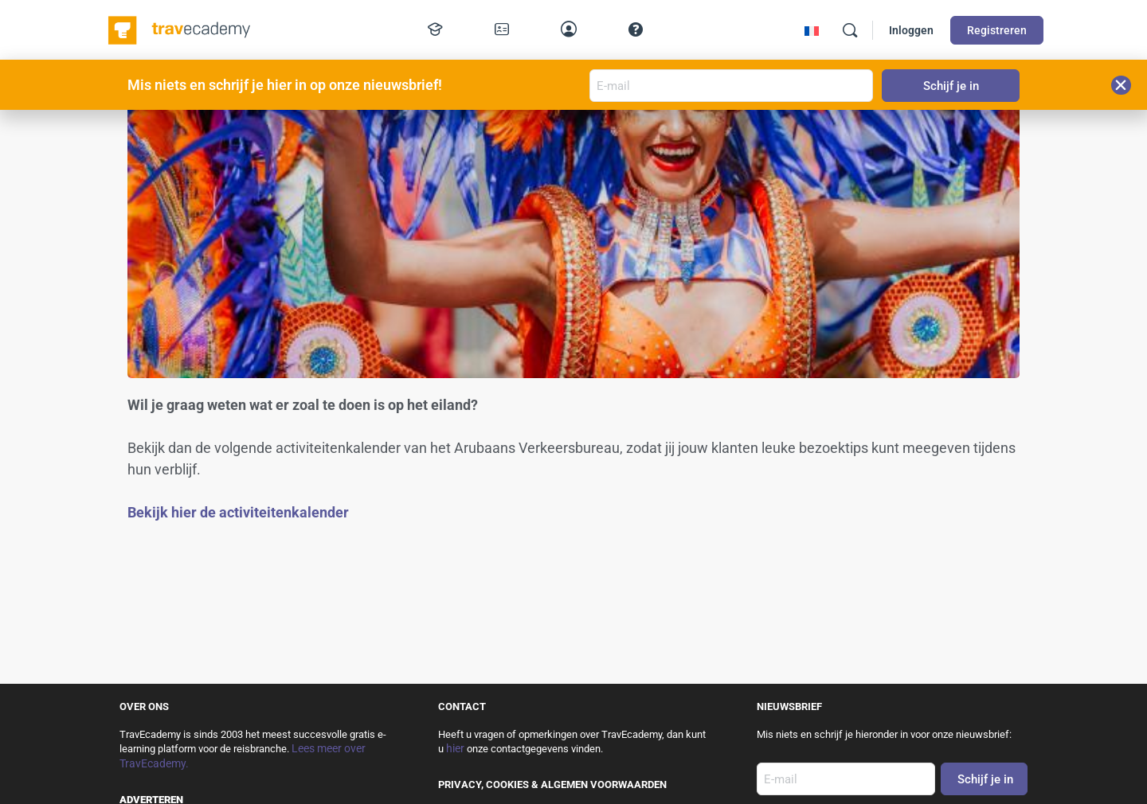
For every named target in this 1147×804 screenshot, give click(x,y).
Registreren (997, 30)
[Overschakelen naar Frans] (812, 30)
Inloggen (911, 30)
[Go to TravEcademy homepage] (180, 29)
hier (455, 748)
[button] (1121, 85)
